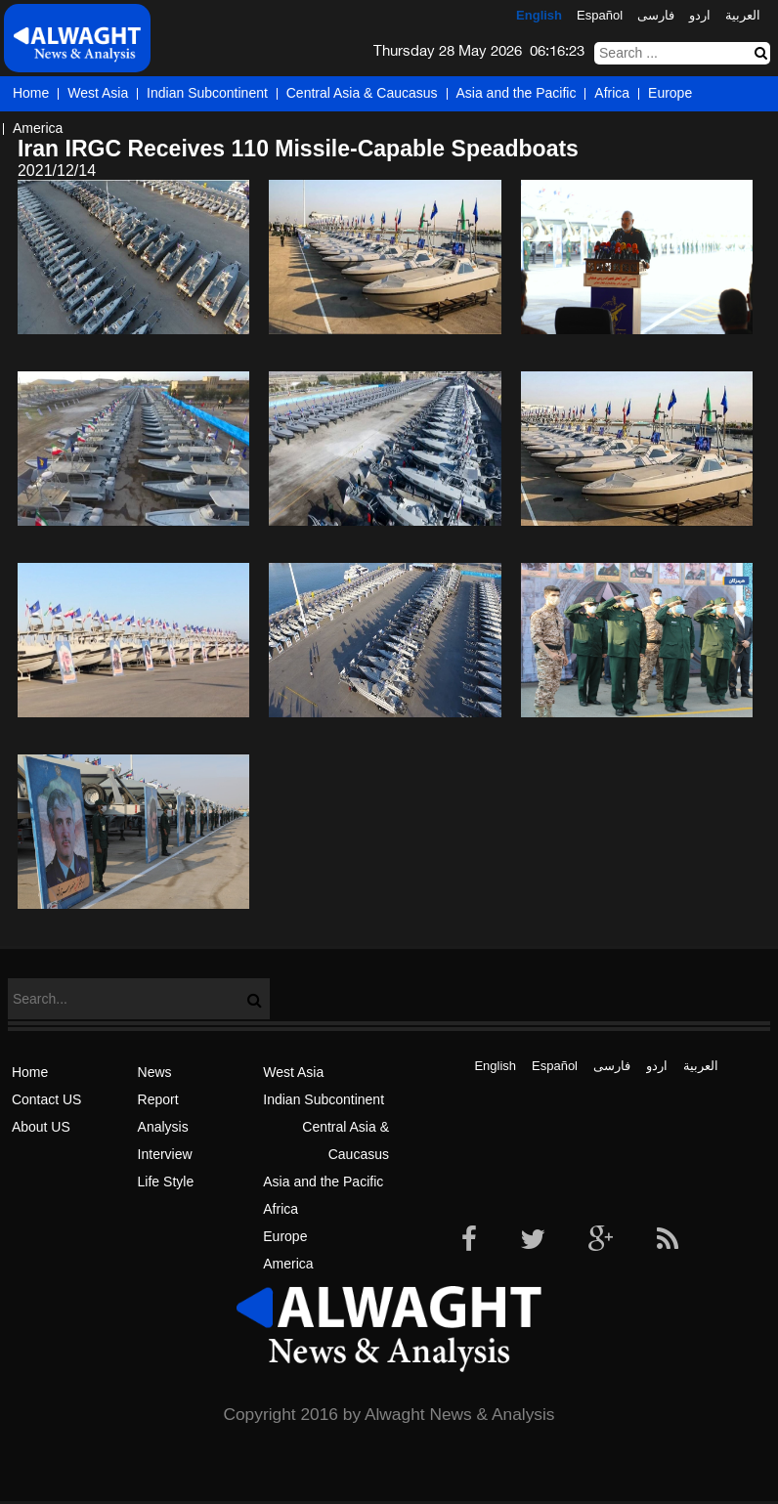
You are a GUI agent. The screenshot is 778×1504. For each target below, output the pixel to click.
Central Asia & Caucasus (362, 93)
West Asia (97, 93)
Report (158, 1099)
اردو (700, 15)
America (38, 128)
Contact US (47, 1099)
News (155, 1072)
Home (31, 93)
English (539, 15)
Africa (611, 93)
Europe (670, 93)
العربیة (742, 15)
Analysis (163, 1127)
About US (41, 1127)
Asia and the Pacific (516, 93)
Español (600, 15)
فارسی (655, 15)
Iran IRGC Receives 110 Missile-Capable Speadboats (298, 148)
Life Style (166, 1181)
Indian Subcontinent (207, 93)
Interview (165, 1154)
